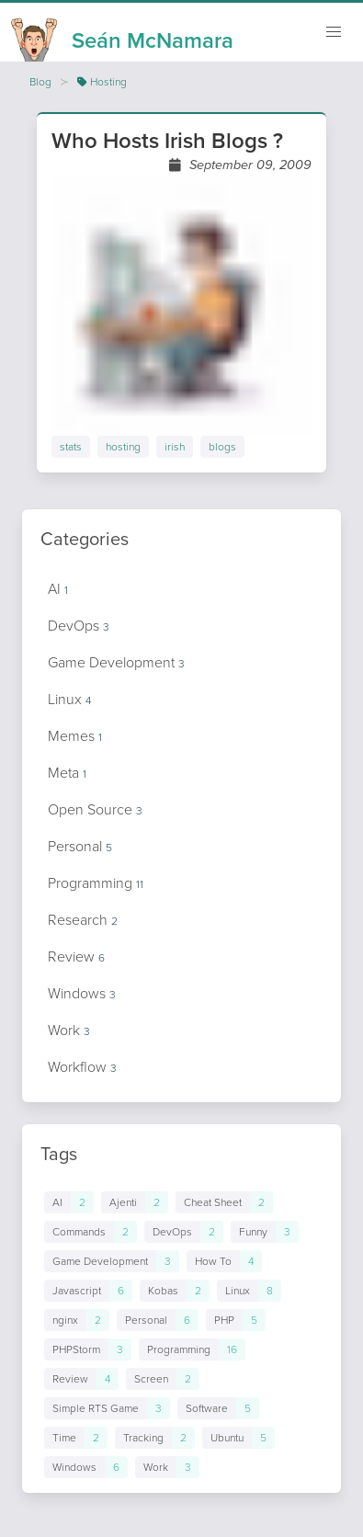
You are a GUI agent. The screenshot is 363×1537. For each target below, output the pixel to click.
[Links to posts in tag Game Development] (111, 1261)
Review (76, 956)
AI (58, 588)
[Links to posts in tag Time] (75, 1437)
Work (69, 1030)
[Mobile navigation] (333, 32)
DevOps (78, 625)
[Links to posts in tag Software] (218, 1408)
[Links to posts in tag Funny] (264, 1232)
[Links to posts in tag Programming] (192, 1349)
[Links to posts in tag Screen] (162, 1379)
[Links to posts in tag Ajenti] (134, 1202)
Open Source (95, 809)
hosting (123, 446)
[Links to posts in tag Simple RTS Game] (107, 1408)
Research (83, 919)
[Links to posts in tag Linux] (249, 1290)
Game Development (116, 662)
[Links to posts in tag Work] (167, 1467)
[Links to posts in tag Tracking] (155, 1437)
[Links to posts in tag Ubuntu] (238, 1437)
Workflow (82, 1066)
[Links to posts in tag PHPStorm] (87, 1349)
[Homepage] (122, 35)
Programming (95, 883)
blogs (222, 446)
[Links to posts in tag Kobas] (174, 1290)
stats (71, 446)
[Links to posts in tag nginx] (76, 1320)
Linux (69, 699)
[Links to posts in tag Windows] (85, 1467)
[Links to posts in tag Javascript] (88, 1290)
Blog (40, 82)
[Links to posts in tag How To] (224, 1261)
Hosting (102, 82)
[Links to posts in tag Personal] (157, 1320)
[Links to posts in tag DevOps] (184, 1232)
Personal (80, 846)
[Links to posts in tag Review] (81, 1379)
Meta (67, 772)
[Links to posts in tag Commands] (90, 1232)
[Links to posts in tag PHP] (235, 1320)
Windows (82, 993)
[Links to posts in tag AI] (68, 1202)
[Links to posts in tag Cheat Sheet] (224, 1202)
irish (174, 446)
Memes (75, 735)
